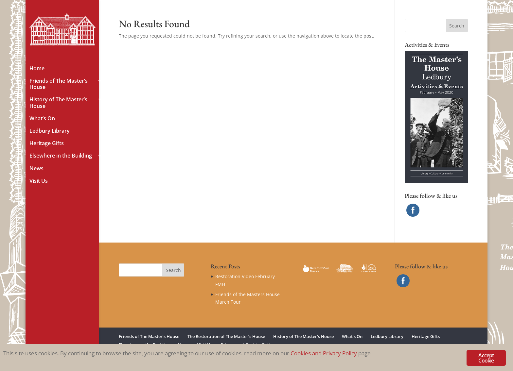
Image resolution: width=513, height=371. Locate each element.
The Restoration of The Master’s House (226, 336)
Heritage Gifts (46, 143)
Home (36, 68)
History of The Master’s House (58, 102)
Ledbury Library (49, 131)
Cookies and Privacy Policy (324, 353)
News (36, 168)
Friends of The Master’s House (58, 84)
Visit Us (38, 181)
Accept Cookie (486, 358)
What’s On (42, 118)
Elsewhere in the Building (60, 156)
